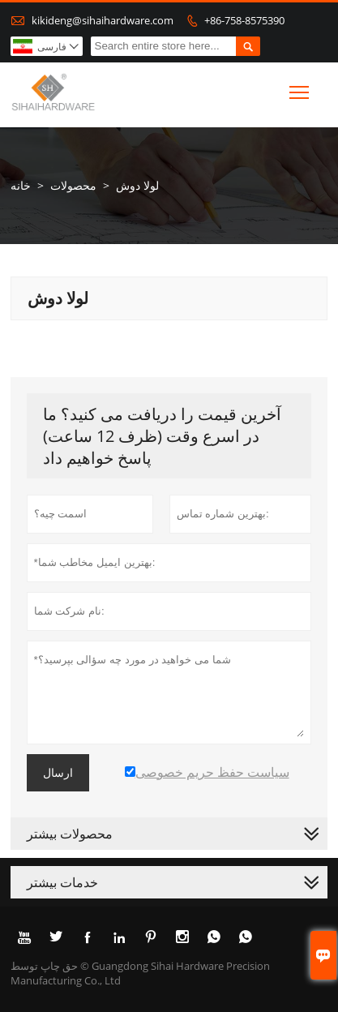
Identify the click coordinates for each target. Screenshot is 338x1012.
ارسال (58, 772)
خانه (21, 185)
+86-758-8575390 (244, 20)
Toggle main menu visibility (300, 89)
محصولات (73, 185)
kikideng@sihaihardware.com (102, 20)
